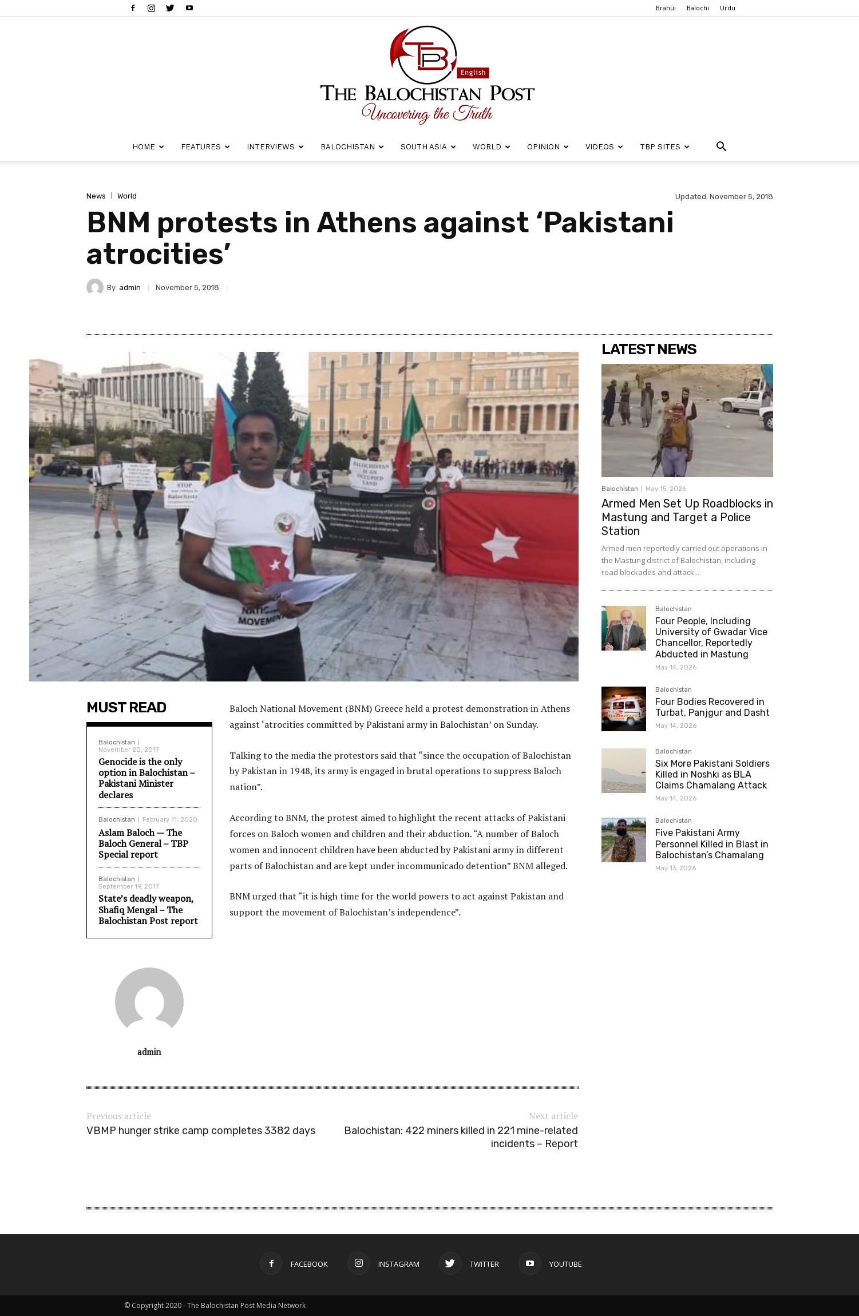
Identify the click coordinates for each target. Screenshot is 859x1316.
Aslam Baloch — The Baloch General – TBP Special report (143, 843)
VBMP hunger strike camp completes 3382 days (200, 1130)
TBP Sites (665, 146)
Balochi (698, 7)
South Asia (428, 146)
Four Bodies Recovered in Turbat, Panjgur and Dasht (712, 707)
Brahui (666, 7)
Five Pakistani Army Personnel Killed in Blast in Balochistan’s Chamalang (712, 843)
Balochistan (352, 146)
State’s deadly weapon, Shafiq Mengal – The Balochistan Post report (148, 909)
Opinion (548, 146)
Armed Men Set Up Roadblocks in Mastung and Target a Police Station (687, 517)
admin (130, 287)
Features (205, 146)
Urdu (727, 7)
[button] (721, 147)
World (491, 146)
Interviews (275, 146)
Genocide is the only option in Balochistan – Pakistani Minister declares (146, 778)
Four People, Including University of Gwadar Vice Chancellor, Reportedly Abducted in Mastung (711, 638)
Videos (604, 146)
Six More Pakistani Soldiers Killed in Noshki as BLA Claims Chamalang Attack (712, 774)
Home (148, 146)
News (96, 196)
